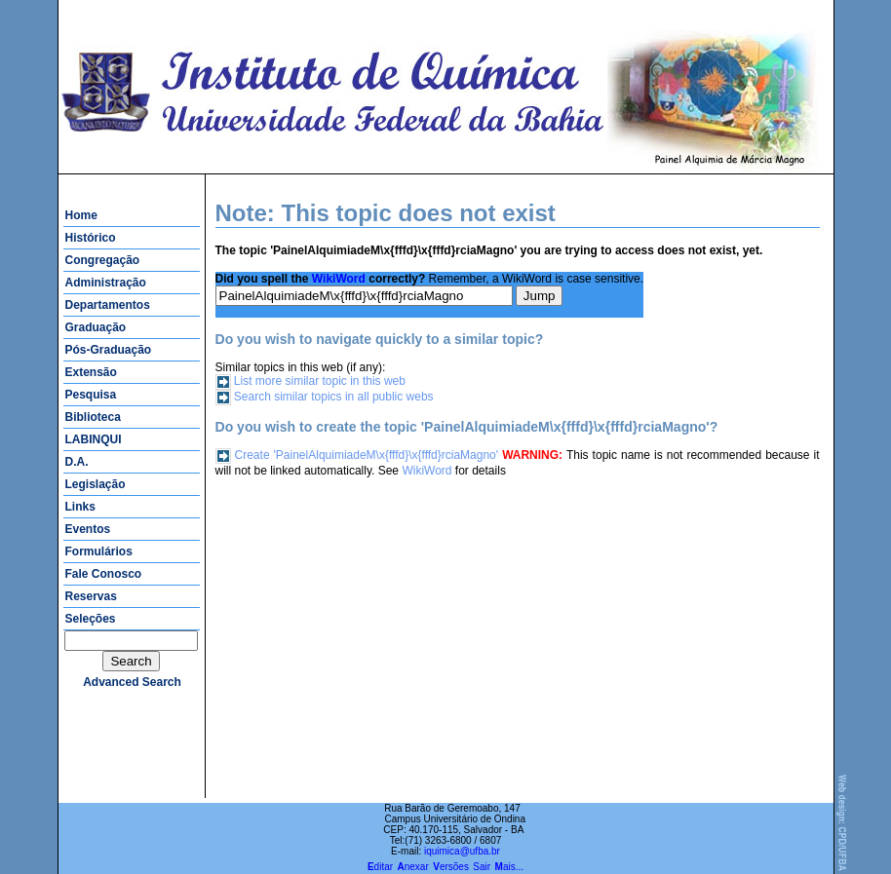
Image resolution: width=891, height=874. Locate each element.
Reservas (91, 596)
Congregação (102, 260)
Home (81, 215)
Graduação (96, 327)
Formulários (99, 551)
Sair (481, 866)
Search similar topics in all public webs (334, 396)
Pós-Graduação (108, 350)
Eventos (88, 529)
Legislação (95, 484)
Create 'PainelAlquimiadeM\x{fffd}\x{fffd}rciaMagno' (367, 455)
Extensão (91, 372)
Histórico (90, 238)
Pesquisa (91, 394)
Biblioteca (93, 417)
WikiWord (339, 278)
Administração (105, 282)
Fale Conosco (103, 574)
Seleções (90, 619)
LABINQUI (93, 439)
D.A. (77, 462)
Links (80, 506)
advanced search (132, 682)
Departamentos (107, 305)
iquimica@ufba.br (462, 851)
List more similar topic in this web (320, 381)
